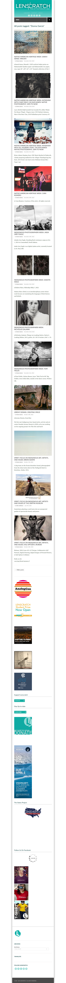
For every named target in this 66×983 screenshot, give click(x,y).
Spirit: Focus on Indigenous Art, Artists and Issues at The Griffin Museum (31, 502)
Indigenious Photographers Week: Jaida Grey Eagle (31, 233)
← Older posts (19, 570)
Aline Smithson (19, 505)
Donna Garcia (19, 61)
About (41, 13)
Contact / (35, 13)
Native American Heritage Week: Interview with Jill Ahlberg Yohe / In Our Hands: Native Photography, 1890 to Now (32, 147)
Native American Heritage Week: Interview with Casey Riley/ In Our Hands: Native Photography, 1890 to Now (32, 102)
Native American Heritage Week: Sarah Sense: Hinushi (30, 58)
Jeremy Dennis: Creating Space (27, 412)
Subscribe (18, 712)
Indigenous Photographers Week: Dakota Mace (32, 281)
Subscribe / (27, 13)
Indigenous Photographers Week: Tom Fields (31, 370)
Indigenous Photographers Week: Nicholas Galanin (29, 328)
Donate (17, 700)
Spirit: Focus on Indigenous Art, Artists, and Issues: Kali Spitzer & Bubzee (31, 544)
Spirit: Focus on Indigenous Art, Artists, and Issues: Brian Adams (31, 459)
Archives (17, 947)
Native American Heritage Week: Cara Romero (30, 194)
